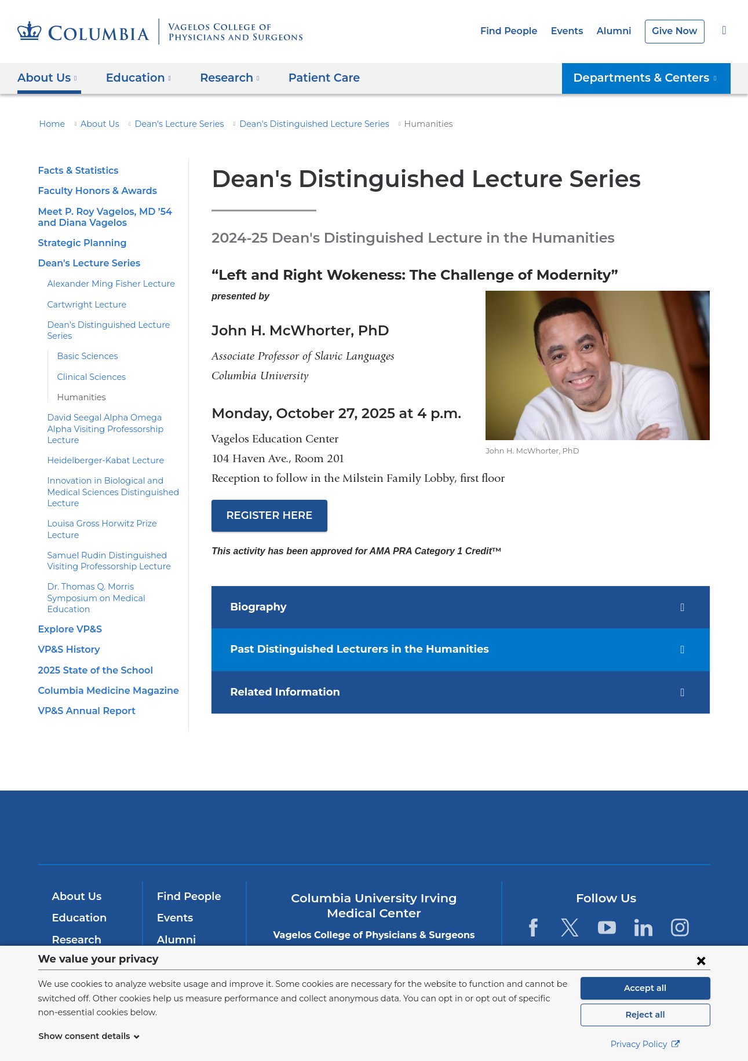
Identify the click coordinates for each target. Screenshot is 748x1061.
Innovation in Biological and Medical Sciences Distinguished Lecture (106, 481)
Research (75, 921)
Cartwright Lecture (82, 304)
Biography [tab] (265, 607)
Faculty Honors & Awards (94, 191)
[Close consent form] (701, 960)
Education (77, 899)
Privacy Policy (645, 1044)
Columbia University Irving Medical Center (217, 808)
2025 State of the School (91, 637)
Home (50, 124)
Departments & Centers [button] (653, 77)
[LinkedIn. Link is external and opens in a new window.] (643, 908)
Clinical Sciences (89, 377)
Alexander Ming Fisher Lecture (104, 283)
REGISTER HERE (268, 515)
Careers (176, 942)
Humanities (78, 397)
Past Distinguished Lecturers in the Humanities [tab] (356, 650)
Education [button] (135, 77)
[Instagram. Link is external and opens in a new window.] (680, 908)
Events (574, 31)
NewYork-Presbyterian (374, 815)
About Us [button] (47, 77)
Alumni (618, 31)
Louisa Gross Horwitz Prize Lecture (113, 512)
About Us (94, 124)
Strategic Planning (78, 243)
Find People (518, 31)
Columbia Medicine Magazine (102, 657)
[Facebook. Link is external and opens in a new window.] (533, 908)
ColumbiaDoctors (541, 808)
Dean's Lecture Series (168, 124)
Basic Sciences (85, 356)
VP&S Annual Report (84, 677)
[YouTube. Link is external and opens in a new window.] (606, 908)
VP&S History (68, 616)
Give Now (676, 31)
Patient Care (309, 77)
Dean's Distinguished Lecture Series (291, 124)
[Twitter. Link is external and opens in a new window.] (569, 908)
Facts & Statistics (76, 170)
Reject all (645, 1014)
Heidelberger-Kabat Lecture (99, 449)
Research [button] (222, 77)
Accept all (645, 988)
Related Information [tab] (288, 693)
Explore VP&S (69, 596)
